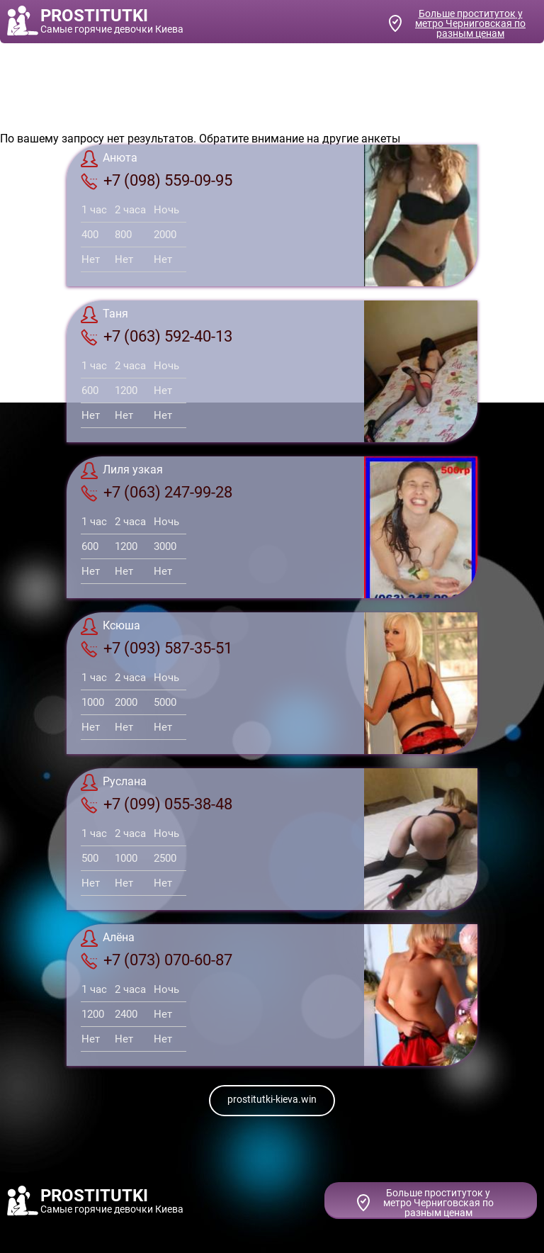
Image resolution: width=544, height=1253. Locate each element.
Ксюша (110, 626)
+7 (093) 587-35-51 (156, 648)
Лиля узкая (122, 470)
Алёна (108, 938)
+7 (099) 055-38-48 (156, 804)
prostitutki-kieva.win (272, 1099)
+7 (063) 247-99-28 (156, 492)
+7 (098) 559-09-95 (156, 181)
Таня (104, 314)
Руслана (114, 782)
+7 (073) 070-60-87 (156, 960)
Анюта (109, 158)
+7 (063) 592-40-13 (156, 336)
